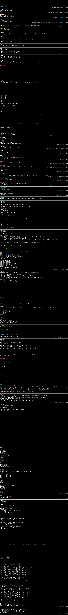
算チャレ (64, 148)
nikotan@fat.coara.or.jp (63, 498)
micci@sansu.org (58, 167)
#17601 (1, 188)
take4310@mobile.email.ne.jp (57, 12)
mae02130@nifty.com (63, 269)
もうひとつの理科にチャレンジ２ (61, 22)
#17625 (3, 501)
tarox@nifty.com (54, 22)
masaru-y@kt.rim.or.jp (59, 148)
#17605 (8, 242)
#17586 (1, 151)
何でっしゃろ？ (63, 7)
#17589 (1, 156)
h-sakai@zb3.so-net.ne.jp (63, 135)
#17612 (1, 334)
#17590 (1, 174)
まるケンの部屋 (63, 12)
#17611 (1, 318)
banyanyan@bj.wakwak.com (62, 163)
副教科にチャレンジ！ (63, 17)
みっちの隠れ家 (63, 167)
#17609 (1, 405)
